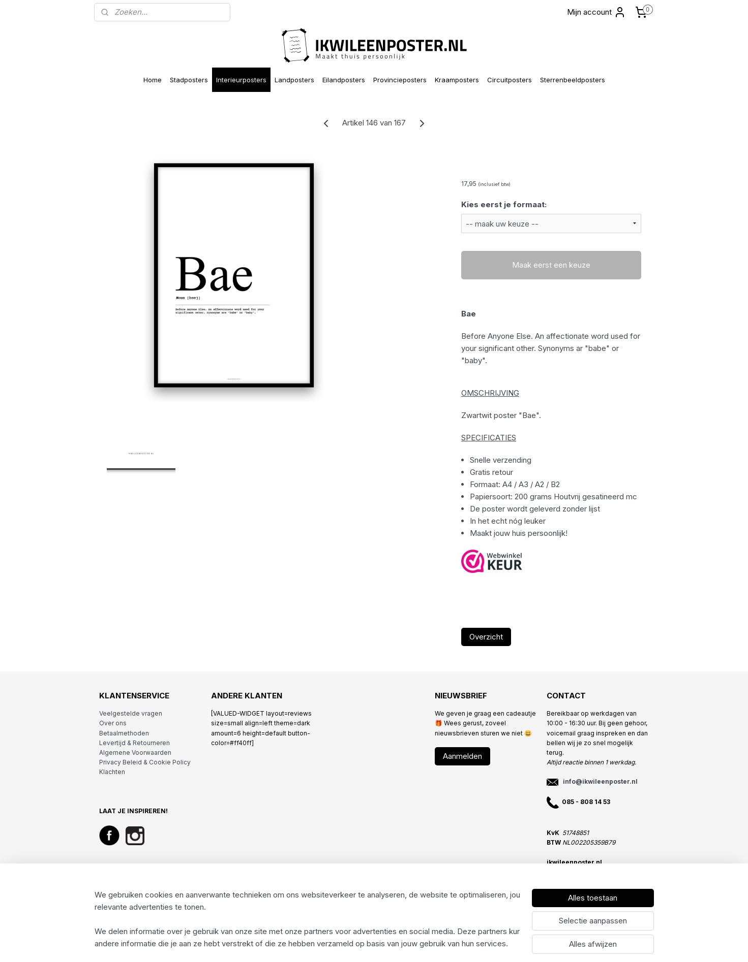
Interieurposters (241, 80)
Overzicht (486, 637)
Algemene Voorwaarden (135, 752)
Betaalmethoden (124, 733)
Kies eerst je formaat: (504, 204)
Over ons (113, 723)
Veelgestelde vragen (130, 713)
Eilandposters (343, 80)
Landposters (294, 80)
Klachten (112, 772)
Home (152, 80)
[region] (307, 919)
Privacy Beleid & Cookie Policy (145, 762)
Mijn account (596, 12)
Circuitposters (509, 80)
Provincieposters (400, 80)
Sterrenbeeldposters (572, 80)
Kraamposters (457, 80)
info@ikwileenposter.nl (600, 781)
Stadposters (189, 80)
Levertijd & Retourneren (134, 743)
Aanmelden (462, 756)
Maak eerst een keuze (551, 265)
